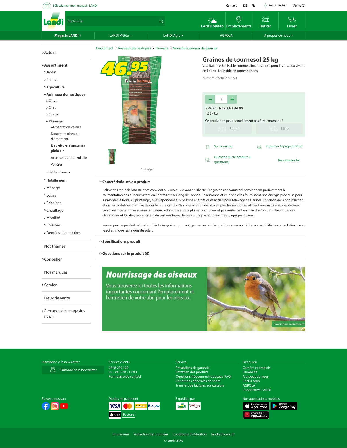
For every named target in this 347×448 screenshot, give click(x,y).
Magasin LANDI (66, 35)
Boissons (53, 225)
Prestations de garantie (193, 368)
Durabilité (250, 372)
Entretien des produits (192, 372)
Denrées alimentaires (63, 232)
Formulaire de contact (125, 376)
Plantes (52, 79)
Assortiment (55, 65)
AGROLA (226, 35)
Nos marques (55, 272)
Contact (231, 5)
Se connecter (277, 5)
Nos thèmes (54, 246)
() (299, 5)
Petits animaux (59, 172)
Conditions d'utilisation (190, 434)
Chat (52, 107)
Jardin (51, 72)
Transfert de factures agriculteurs (200, 385)
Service (50, 284)
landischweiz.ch (223, 434)
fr (253, 5)
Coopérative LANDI (257, 390)
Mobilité (53, 217)
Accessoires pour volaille (69, 157)
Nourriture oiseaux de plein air (195, 48)
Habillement (56, 180)
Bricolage (54, 202)
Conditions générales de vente (198, 381)
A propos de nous (277, 35)
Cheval (54, 114)
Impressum (121, 434)
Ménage (53, 187)
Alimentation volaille (66, 127)
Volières (56, 164)
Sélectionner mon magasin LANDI (75, 5)
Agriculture (55, 87)
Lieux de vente (57, 298)
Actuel (50, 52)
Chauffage (54, 210)
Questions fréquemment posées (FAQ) (204, 376)
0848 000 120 (119, 368)
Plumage (56, 121)
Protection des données (150, 434)
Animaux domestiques (65, 94)
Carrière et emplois (257, 368)
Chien (53, 100)
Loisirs (51, 195)
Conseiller (53, 259)
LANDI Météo (119, 35)
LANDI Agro (171, 35)
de (245, 5)
